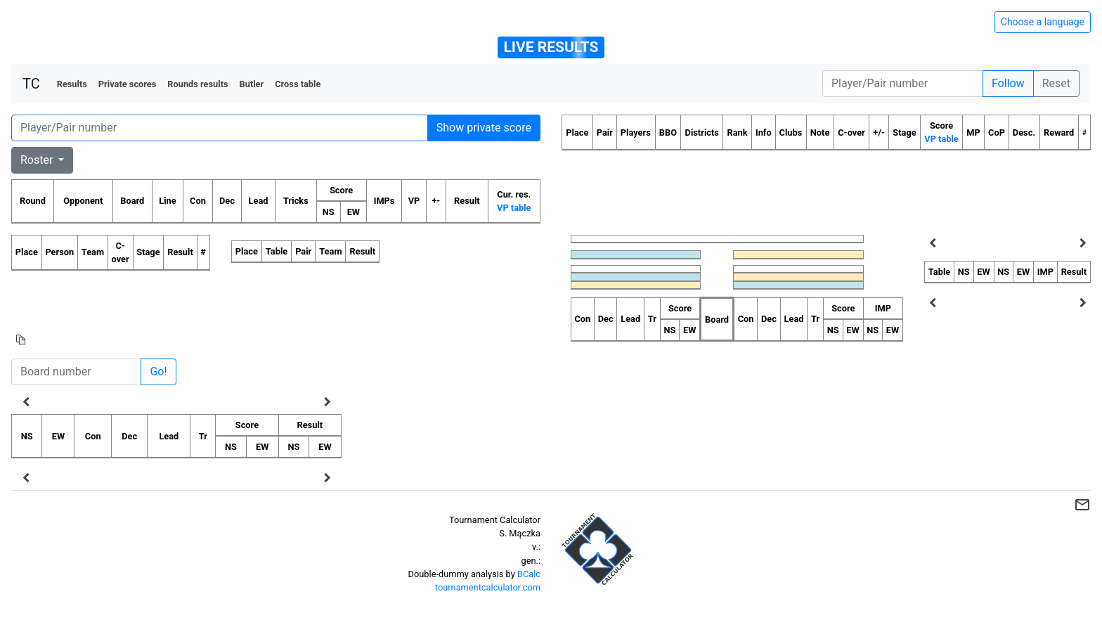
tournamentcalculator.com (487, 587)
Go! (158, 371)
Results (72, 84)
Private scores (127, 84)
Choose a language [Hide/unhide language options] (1042, 21)
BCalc (528, 574)
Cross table (297, 84)
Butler (252, 84)
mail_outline (1082, 504)
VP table (514, 207)
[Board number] (76, 372)
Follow (1008, 83)
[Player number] (902, 83)
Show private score (483, 127)
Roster (38, 160)
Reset (1056, 83)
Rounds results (197, 84)
